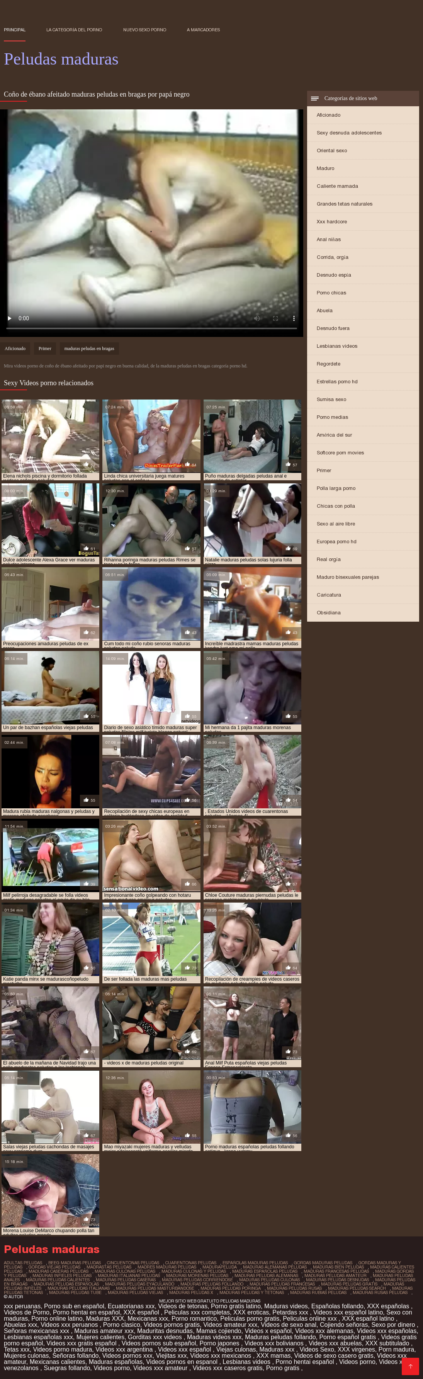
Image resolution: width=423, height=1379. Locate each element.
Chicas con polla (336, 506)
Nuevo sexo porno (144, 29)
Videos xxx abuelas (335, 1343)
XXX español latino (369, 1318)
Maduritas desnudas (165, 1331)
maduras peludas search (357, 1288)
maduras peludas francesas (282, 1284)
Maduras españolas (116, 1362)
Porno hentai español (305, 1362)
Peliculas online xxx (310, 1318)
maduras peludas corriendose (197, 1279)
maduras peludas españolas (66, 1284)
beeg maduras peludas (74, 1262)
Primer (324, 470)
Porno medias (332, 417)
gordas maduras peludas (323, 1262)
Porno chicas (331, 293)
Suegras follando (67, 1368)
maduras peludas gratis (349, 1284)
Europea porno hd (337, 541)
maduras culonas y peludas (193, 1271)
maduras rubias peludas (318, 1292)
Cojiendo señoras (344, 1324)
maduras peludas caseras (126, 1279)
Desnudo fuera (333, 328)
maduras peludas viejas (135, 1292)
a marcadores (203, 29)
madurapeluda (219, 1267)
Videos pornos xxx (127, 1355)
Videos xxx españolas (386, 1331)
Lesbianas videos (337, 346)
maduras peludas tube (75, 1292)
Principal (14, 29)
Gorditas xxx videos (155, 1337)
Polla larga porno (336, 488)
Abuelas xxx (20, 1324)
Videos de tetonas (182, 1306)
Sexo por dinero (393, 1324)
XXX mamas (274, 1355)
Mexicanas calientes (57, 1362)
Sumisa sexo (331, 399)
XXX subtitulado (388, 1343)
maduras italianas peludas (129, 1275)
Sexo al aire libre (336, 524)
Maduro (325, 168)
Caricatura (329, 595)
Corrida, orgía (332, 257)
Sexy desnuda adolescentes (349, 133)
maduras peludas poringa (230, 1288)
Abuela (325, 310)
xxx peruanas (22, 1306)
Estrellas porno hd (337, 381)
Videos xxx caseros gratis (228, 1368)
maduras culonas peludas (125, 1271)
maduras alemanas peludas (275, 1267)
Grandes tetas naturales (344, 204)
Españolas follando (337, 1306)
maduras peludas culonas (269, 1279)
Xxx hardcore (332, 221)
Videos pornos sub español (159, 1343)
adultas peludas (23, 1262)
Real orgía (329, 559)
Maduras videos (286, 1306)
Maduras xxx (277, 1349)
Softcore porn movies (340, 453)
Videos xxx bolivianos (275, 1343)
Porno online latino (57, 1318)
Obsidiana (329, 613)
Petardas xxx (291, 1312)
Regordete (328, 364)
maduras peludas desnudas (337, 1279)
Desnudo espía (334, 275)
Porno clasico (121, 1324)
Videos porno (357, 1362)
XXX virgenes (356, 1349)
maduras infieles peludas (62, 1275)
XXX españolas (389, 1306)
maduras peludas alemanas (266, 1275)
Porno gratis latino (236, 1306)
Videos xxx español (185, 1349)
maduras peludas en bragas (89, 348)
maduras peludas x (191, 1292)
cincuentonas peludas (133, 1262)
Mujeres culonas (26, 1355)
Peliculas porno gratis (249, 1318)
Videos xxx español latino (348, 1312)
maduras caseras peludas (58, 1271)
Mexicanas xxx (147, 1318)
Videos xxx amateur (161, 1368)
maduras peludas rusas (294, 1288)
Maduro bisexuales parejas (348, 577)
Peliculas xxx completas (197, 1312)
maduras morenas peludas (197, 1275)
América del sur (334, 435)
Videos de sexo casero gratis (334, 1355)
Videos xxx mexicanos (221, 1355)
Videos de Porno (26, 1312)
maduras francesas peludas (336, 1271)
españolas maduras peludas (255, 1262)
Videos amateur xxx (230, 1324)
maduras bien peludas (338, 1267)
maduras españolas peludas (264, 1271)
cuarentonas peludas (190, 1262)
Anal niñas (329, 239)
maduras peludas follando (211, 1284)
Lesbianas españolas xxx (38, 1337)
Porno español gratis (348, 1337)
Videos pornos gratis (172, 1324)
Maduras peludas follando (280, 1337)
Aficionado (328, 115)
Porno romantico (194, 1318)
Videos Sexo (316, 1349)
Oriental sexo (332, 150)
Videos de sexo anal (288, 1324)
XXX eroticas (251, 1312)
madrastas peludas (109, 1267)
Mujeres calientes (100, 1337)
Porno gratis (283, 1368)
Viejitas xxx (171, 1355)
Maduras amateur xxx (104, 1331)
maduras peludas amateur (335, 1275)
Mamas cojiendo (218, 1331)
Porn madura (397, 1349)
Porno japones (220, 1343)
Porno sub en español (74, 1306)
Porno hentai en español (86, 1312)
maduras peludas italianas (79, 1288)
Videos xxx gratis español (82, 1343)
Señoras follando (75, 1355)
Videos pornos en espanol (182, 1362)
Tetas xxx (17, 1349)
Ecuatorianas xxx (131, 1306)
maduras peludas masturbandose (155, 1288)
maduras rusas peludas (380, 1292)
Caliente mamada (337, 186)
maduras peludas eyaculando (139, 1284)
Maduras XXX (105, 1318)
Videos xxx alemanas (324, 1331)
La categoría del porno (74, 29)
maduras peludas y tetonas (251, 1292)
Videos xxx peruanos (70, 1324)
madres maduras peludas (167, 1267)
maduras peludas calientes (58, 1279)
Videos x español (268, 1331)
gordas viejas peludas (54, 1267)
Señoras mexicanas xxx (37, 1331)
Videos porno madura (62, 1349)
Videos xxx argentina (125, 1349)
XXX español (142, 1312)
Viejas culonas (236, 1349)
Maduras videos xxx (214, 1337)
